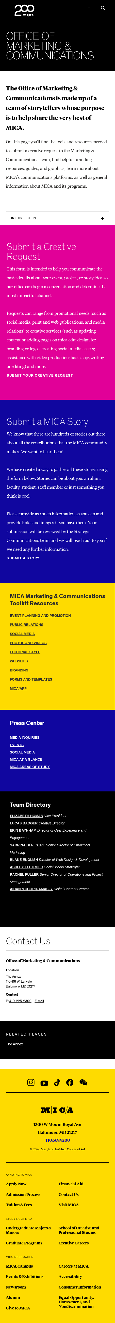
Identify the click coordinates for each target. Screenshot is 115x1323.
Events (17, 745)
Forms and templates (31, 679)
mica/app (18, 688)
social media (22, 634)
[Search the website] (103, 8)
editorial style (25, 652)
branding (19, 670)
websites (19, 661)
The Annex (14, 1044)
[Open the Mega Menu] (89, 8)
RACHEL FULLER (24, 874)
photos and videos (28, 643)
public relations (26, 625)
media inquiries (24, 737)
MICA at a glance (26, 759)
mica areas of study (30, 767)
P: (19, 1001)
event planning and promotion (40, 616)
